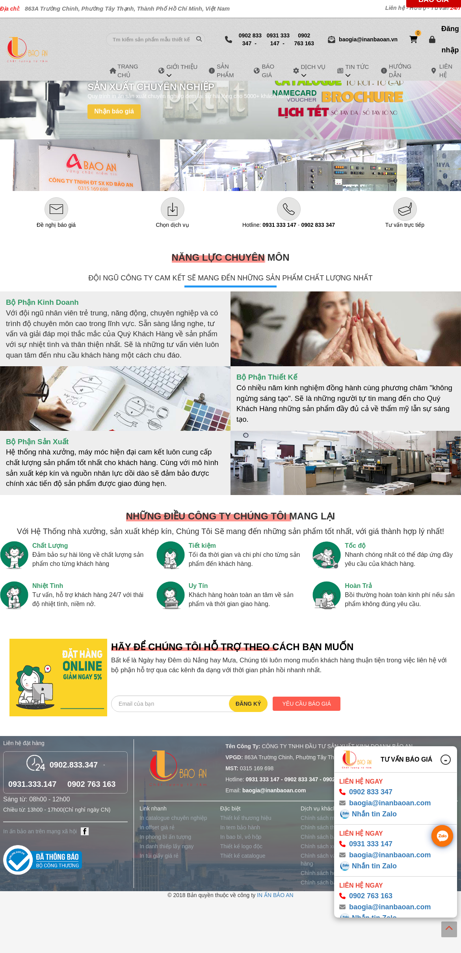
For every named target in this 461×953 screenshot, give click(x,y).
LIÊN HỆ (449, 70)
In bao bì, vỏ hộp (241, 837)
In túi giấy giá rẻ (158, 856)
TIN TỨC (357, 67)
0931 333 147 (278, 39)
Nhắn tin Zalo (374, 814)
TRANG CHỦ (133, 70)
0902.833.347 (74, 764)
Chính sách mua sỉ (324, 818)
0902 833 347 (250, 39)
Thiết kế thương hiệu (245, 818)
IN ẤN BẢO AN (275, 895)
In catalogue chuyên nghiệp (173, 818)
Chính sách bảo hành (327, 837)
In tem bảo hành (240, 827)
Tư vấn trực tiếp (404, 225)
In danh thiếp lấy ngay (166, 846)
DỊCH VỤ (313, 67)
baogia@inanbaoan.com (390, 803)
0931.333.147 (32, 784)
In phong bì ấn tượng (165, 837)
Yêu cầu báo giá (306, 704)
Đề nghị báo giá (56, 225)
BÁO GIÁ (273, 70)
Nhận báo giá (114, 111)
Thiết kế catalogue (243, 856)
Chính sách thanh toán (328, 827)
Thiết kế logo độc (241, 846)
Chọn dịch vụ (172, 225)
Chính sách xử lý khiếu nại (333, 846)
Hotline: (269, 225)
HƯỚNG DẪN (405, 70)
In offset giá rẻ (157, 827)
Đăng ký (248, 704)
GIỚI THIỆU (181, 67)
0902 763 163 (304, 39)
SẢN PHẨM (231, 70)
